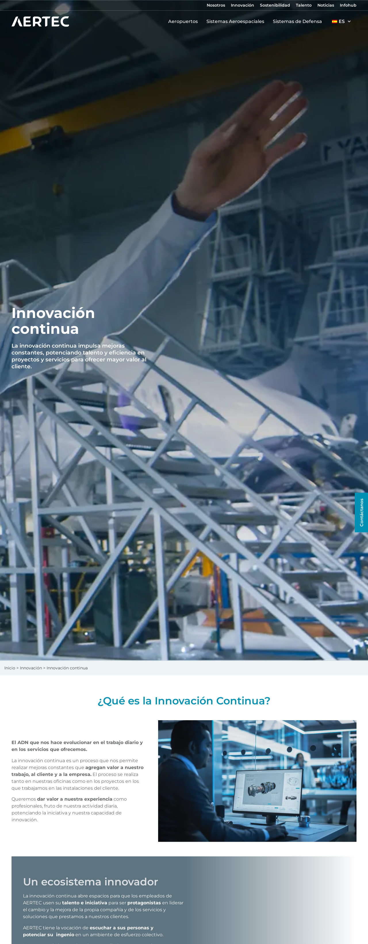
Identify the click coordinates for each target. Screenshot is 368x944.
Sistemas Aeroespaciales (236, 21)
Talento (304, 5)
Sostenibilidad (275, 5)
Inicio (9, 668)
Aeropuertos (184, 21)
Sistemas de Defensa (299, 21)
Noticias (325, 5)
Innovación (242, 5)
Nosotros (216, 5)
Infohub (348, 5)
